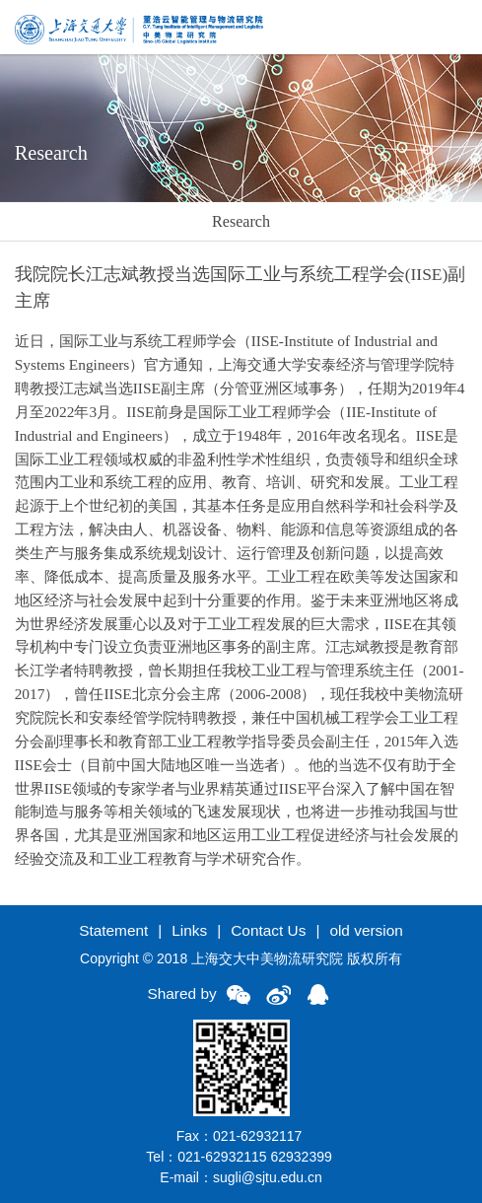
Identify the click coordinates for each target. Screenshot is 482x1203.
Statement (113, 930)
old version (365, 930)
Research (241, 221)
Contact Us (268, 930)
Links (189, 930)
